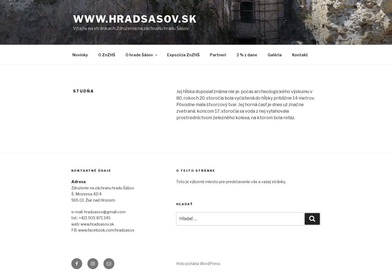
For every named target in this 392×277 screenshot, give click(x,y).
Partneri (218, 55)
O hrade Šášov (141, 55)
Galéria (275, 55)
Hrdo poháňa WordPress (198, 263)
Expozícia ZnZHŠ (183, 55)
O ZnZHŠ (106, 55)
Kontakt (300, 55)
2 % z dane (247, 55)
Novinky (80, 55)
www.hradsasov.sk (135, 19)
